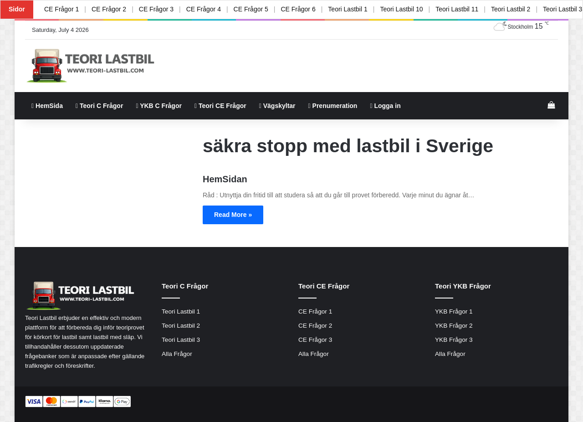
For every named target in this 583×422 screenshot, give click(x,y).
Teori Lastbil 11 (456, 9)
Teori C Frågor (99, 105)
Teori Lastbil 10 (401, 9)
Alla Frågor (177, 353)
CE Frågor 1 (61, 9)
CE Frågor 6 (298, 9)
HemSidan (225, 179)
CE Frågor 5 (250, 9)
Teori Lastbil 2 (510, 9)
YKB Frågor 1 (454, 311)
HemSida (47, 105)
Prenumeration (333, 105)
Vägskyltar (277, 105)
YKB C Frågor (159, 105)
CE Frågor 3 (156, 9)
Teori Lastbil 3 (181, 339)
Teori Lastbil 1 (347, 9)
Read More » (233, 214)
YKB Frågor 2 (454, 325)
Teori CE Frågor (220, 105)
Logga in (385, 105)
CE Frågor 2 (109, 9)
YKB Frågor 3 (454, 339)
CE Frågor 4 (203, 9)
